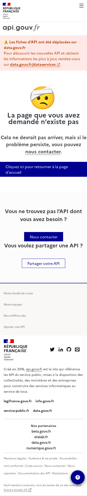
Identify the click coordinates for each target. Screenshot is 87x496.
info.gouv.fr (44, 401)
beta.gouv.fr (41, 431)
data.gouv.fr (42, 410)
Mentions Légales (15, 458)
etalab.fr (41, 436)
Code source (33, 466)
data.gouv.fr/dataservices (33, 64)
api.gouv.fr (34, 369)
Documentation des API (34, 473)
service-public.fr (16, 410)
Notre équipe (13, 304)
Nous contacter (55, 466)
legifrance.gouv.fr (18, 401)
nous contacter (42, 151)
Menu (81, 5)
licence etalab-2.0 (15, 490)
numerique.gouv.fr (41, 448)
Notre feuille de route (18, 293)
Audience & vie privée (43, 458)
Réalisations (60, 473)
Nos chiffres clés (15, 315)
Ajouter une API (14, 327)
